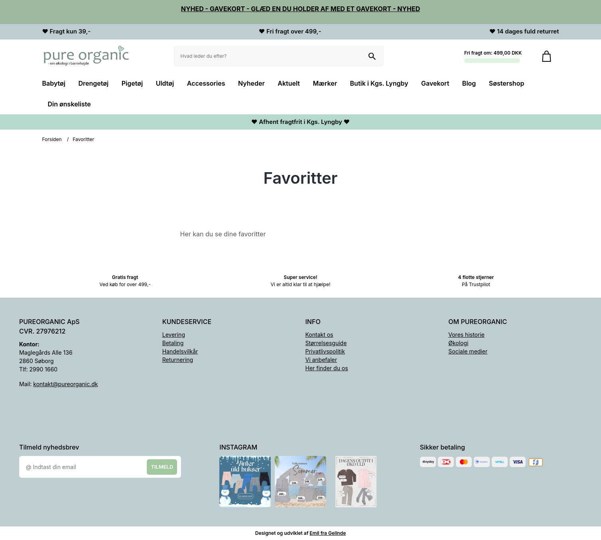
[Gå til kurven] (546, 56)
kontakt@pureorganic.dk (65, 384)
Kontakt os (319, 334)
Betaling (172, 343)
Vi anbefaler (321, 359)
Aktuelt (289, 83)
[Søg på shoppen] (372, 56)
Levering (173, 334)
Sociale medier (467, 351)
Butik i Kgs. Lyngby (379, 83)
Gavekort (435, 83)
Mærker (325, 83)
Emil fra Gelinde (327, 533)
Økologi (458, 343)
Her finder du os (326, 368)
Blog (469, 83)
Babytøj (54, 83)
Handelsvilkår (180, 351)
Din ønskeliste (69, 104)
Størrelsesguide (326, 343)
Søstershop (506, 83)
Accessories (206, 83)
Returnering (177, 359)
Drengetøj (94, 83)
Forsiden (52, 139)
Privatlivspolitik (325, 351)
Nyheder (251, 83)
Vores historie (466, 334)
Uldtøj (165, 83)
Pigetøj (132, 83)
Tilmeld (162, 466)
